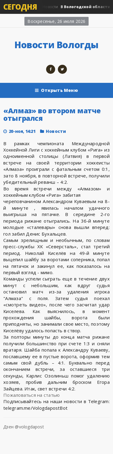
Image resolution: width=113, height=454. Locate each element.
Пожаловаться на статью (31, 395)
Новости (56, 131)
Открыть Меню (56, 90)
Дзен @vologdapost (23, 427)
